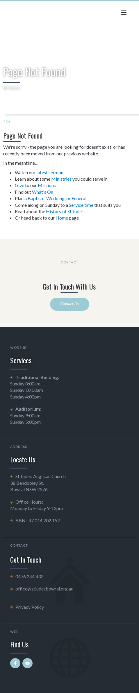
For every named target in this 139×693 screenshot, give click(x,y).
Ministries (61, 179)
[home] (30, 11)
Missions (47, 185)
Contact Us (69, 304)
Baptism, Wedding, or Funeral (57, 198)
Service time (81, 205)
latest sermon (49, 172)
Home (62, 217)
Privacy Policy (29, 607)
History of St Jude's (65, 211)
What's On (42, 192)
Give (19, 185)
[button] (123, 12)
